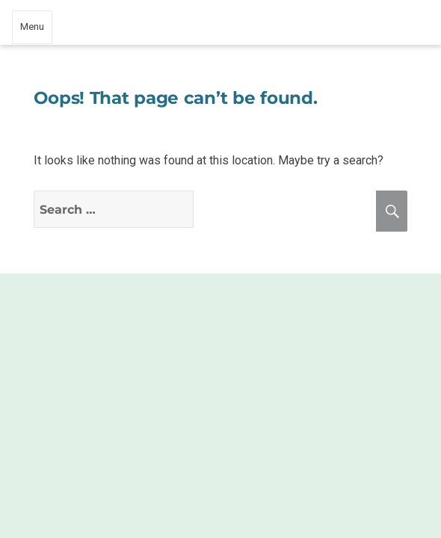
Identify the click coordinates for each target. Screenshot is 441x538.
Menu (32, 26)
